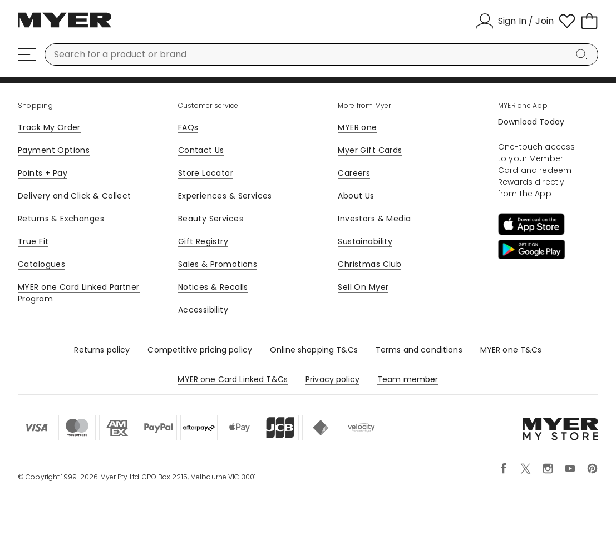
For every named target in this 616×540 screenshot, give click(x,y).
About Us (356, 195)
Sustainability (365, 241)
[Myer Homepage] (64, 26)
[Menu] (27, 54)
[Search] (584, 54)
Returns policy (102, 349)
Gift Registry (203, 241)
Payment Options (54, 150)
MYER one (357, 127)
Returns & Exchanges (61, 218)
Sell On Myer (363, 287)
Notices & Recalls (213, 287)
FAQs (188, 127)
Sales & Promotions (218, 264)
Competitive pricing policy (199, 349)
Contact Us (201, 150)
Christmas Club (369, 264)
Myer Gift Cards (370, 150)
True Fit (33, 241)
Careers (354, 173)
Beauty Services (210, 218)
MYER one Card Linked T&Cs (233, 379)
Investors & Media (374, 218)
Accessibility (203, 309)
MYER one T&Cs (511, 349)
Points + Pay (42, 173)
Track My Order (49, 127)
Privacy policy (332, 379)
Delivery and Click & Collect (74, 195)
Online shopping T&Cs (314, 349)
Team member (407, 379)
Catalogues (41, 264)
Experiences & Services (225, 195)
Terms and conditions (419, 349)
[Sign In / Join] (515, 21)
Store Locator (205, 173)
